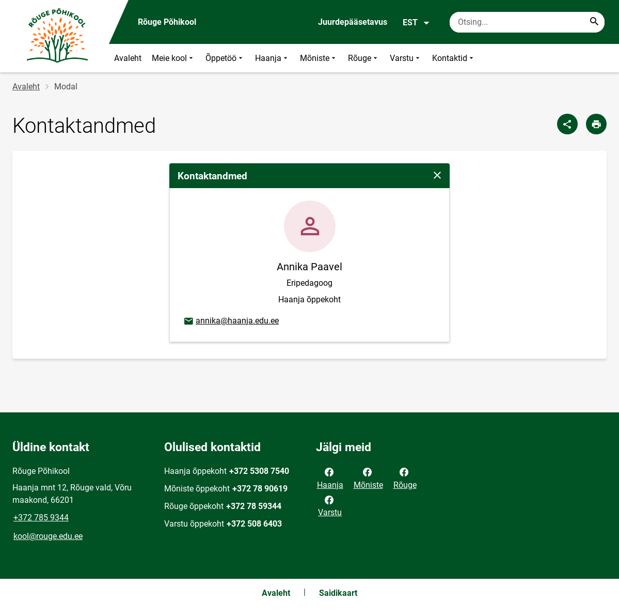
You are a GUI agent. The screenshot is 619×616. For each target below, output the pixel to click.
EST (416, 23)
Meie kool (173, 58)
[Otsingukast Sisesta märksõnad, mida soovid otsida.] (527, 22)
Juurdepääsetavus (352, 22)
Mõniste (319, 58)
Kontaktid (453, 58)
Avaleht (127, 58)
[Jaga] (567, 124)
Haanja (272, 58)
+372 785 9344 (41, 517)
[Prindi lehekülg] (596, 124)
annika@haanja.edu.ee (231, 321)
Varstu (406, 58)
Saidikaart (338, 593)
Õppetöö (225, 58)
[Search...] (594, 22)
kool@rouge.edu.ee (48, 536)
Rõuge (363, 58)
